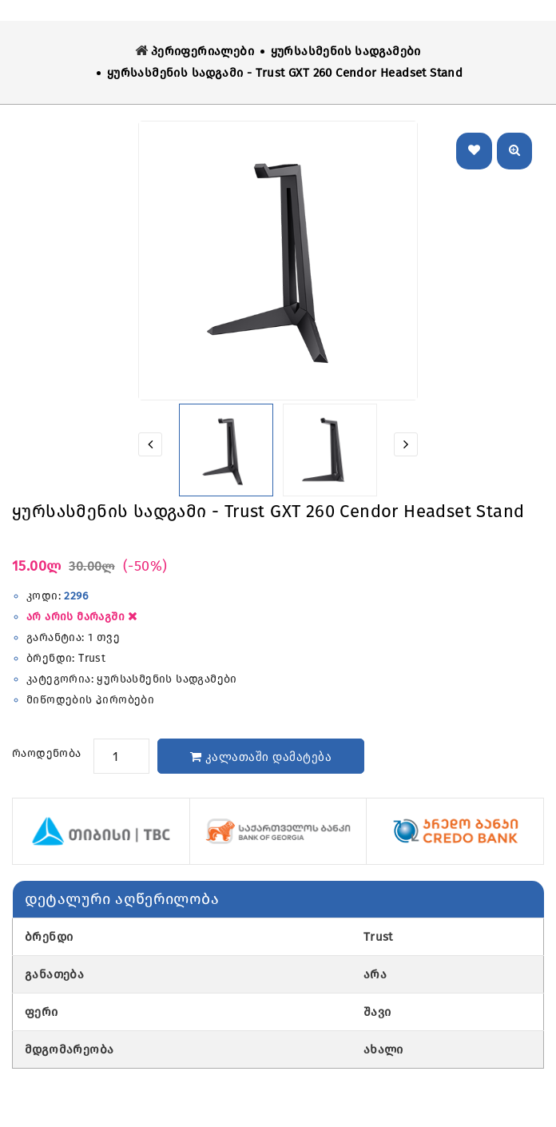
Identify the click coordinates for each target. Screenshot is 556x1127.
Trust (91, 658)
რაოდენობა (46, 753)
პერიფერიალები (202, 51)
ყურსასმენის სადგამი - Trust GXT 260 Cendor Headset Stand (285, 73)
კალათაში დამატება (261, 756)
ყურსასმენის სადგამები (346, 51)
